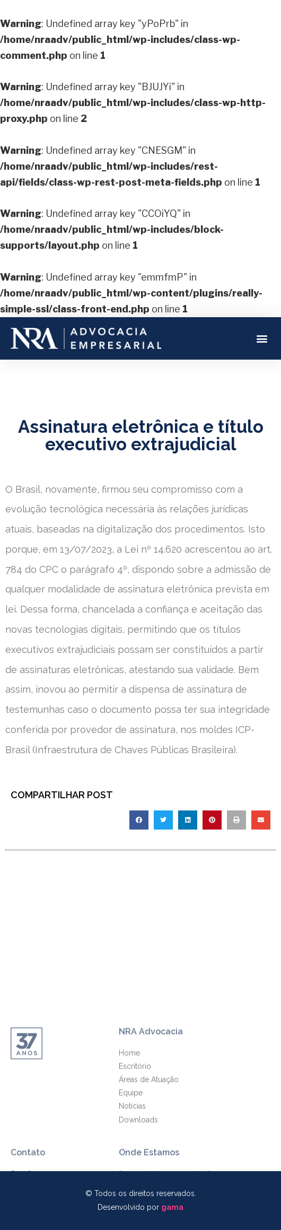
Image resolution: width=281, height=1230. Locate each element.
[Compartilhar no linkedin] (187, 820)
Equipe (131, 1148)
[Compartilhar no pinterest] (212, 820)
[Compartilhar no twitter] (163, 820)
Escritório (135, 1121)
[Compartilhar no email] (260, 820)
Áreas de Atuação (149, 1134)
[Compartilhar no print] (236, 820)
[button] (261, 338)
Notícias (132, 1161)
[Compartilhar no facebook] (138, 820)
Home (129, 1108)
